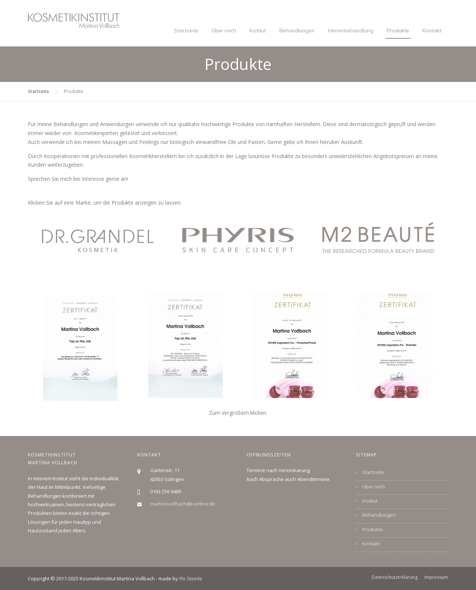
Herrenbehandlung (350, 30)
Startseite (186, 30)
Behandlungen (297, 30)
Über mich (224, 30)
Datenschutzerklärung (395, 577)
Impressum (436, 577)
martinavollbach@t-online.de (182, 503)
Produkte (398, 30)
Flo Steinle (190, 578)
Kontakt (431, 30)
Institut (258, 30)
